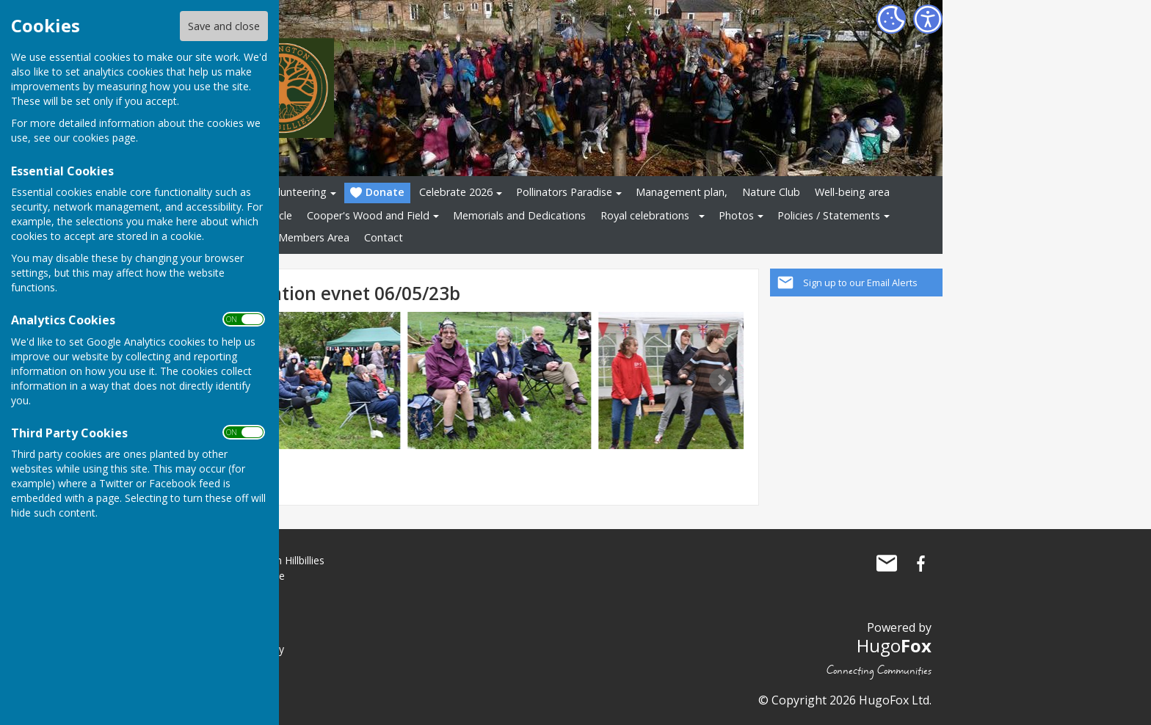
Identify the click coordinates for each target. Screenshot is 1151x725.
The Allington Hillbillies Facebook (920, 564)
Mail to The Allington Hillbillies (887, 564)
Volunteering (296, 192)
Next (721, 380)
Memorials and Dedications (519, 215)
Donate (377, 193)
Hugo (894, 645)
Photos (736, 215)
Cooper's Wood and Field (368, 215)
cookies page (104, 138)
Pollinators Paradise (564, 192)
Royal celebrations (644, 215)
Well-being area (852, 192)
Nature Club (771, 192)
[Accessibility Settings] (928, 19)
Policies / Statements (828, 215)
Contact (383, 237)
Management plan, (681, 192)
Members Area (313, 237)
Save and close (224, 26)
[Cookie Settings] (891, 19)
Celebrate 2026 (456, 192)
